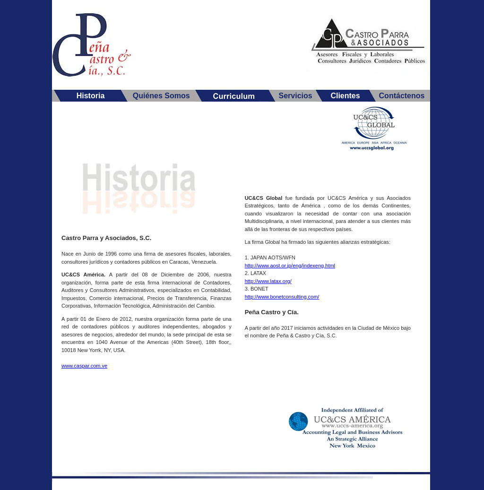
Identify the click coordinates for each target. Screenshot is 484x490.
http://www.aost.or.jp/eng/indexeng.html (290, 265)
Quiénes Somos (161, 96)
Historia (91, 96)
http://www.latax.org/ (268, 281)
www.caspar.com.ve (84, 366)
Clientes (345, 96)
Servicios (295, 96)
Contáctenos (402, 96)
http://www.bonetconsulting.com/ (282, 297)
